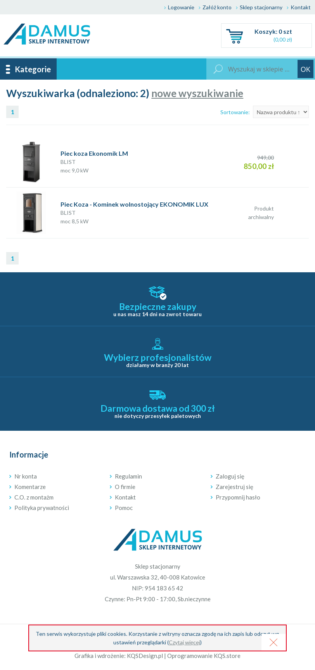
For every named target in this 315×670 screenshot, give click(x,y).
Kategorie (33, 69)
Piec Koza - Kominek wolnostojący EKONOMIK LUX (134, 204)
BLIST (68, 161)
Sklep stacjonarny (261, 7)
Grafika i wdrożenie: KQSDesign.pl (118, 655)
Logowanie (181, 7)
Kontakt (301, 7)
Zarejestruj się (234, 486)
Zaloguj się (230, 476)
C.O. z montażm (34, 497)
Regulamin (128, 476)
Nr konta (25, 476)
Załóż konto (217, 7)
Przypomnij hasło (238, 497)
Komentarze (30, 486)
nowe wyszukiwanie (197, 93)
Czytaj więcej (184, 642)
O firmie (125, 486)
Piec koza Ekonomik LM (94, 153)
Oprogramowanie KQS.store (204, 655)
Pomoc (124, 507)
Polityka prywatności (41, 507)
